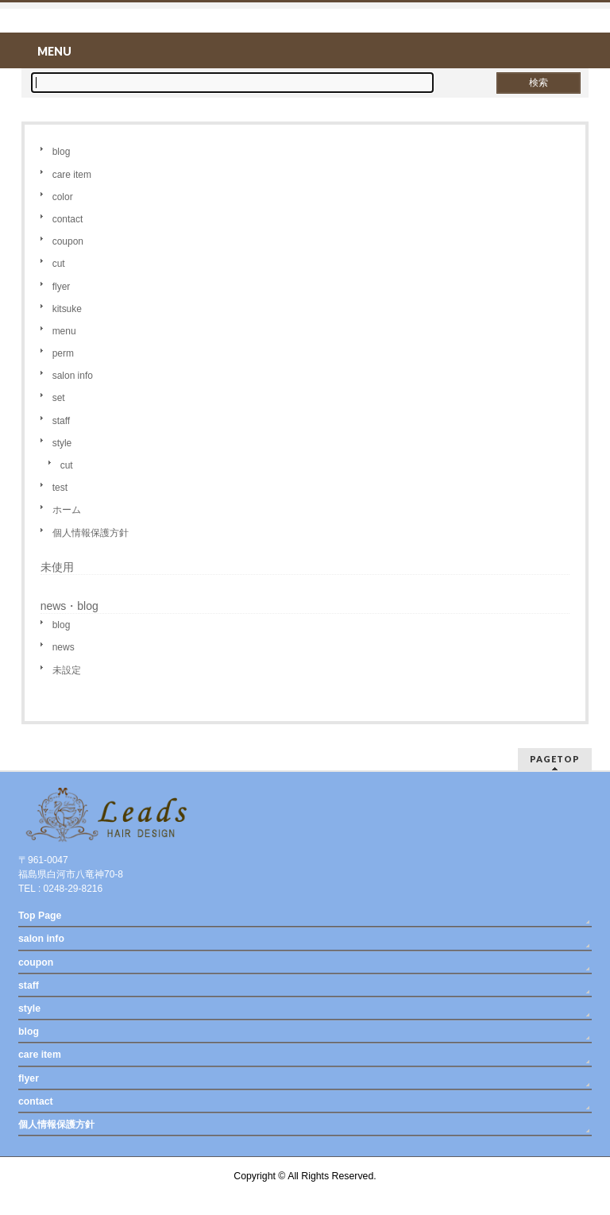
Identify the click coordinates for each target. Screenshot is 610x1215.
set (58, 397)
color (62, 196)
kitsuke (67, 308)
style (62, 443)
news (63, 647)
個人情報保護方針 (90, 532)
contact (67, 219)
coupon (67, 241)
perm (63, 353)
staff (61, 420)
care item (71, 174)
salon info (72, 375)
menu (64, 331)
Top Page (39, 915)
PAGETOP (555, 759)
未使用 (57, 567)
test (60, 487)
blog (61, 151)
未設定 (66, 670)
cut (58, 263)
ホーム (66, 509)
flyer (61, 286)
